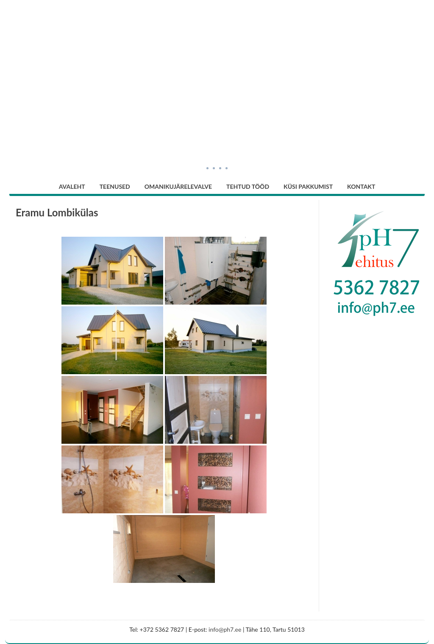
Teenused (115, 186)
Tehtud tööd (247, 186)
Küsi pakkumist (308, 186)
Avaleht (72, 186)
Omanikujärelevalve (178, 186)
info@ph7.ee (225, 629)
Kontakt (361, 186)
